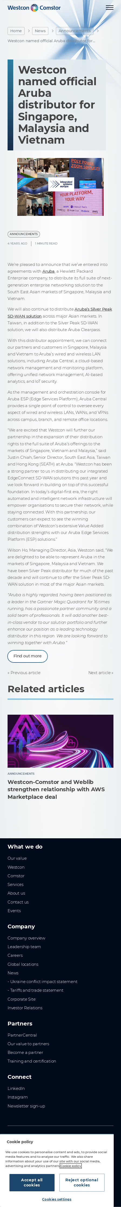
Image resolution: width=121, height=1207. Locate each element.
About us (16, 893)
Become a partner (25, 1052)
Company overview (26, 938)
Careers (15, 955)
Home (16, 30)
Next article (99, 672)
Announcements (75, 30)
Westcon (16, 867)
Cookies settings (56, 1199)
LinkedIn (16, 1088)
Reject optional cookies (81, 1183)
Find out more (28, 656)
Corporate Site (21, 999)
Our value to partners (28, 1043)
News (40, 30)
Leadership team (24, 946)
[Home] (34, 8)
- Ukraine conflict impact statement (43, 981)
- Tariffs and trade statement (35, 990)
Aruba (48, 271)
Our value (17, 858)
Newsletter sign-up (26, 1106)
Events (14, 910)
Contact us (18, 902)
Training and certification (32, 1061)
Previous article (26, 672)
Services (15, 884)
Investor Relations (25, 1007)
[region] (57, 1170)
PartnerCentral (22, 1035)
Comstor (16, 875)
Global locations (23, 964)
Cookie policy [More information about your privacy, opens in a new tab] (70, 1166)
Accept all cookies (32, 1183)
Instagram (18, 1097)
